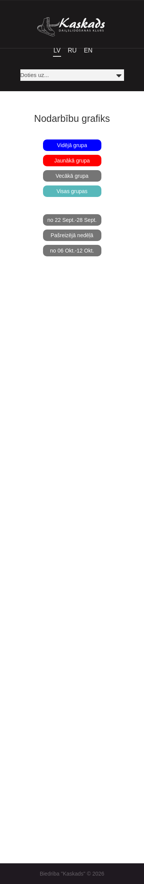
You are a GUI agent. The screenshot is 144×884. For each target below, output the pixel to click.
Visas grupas (72, 191)
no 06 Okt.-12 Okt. (72, 251)
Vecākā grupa (72, 176)
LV (56, 50)
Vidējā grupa (72, 145)
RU (72, 50)
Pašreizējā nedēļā (72, 235)
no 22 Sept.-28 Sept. (71, 220)
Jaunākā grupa (72, 160)
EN (88, 50)
